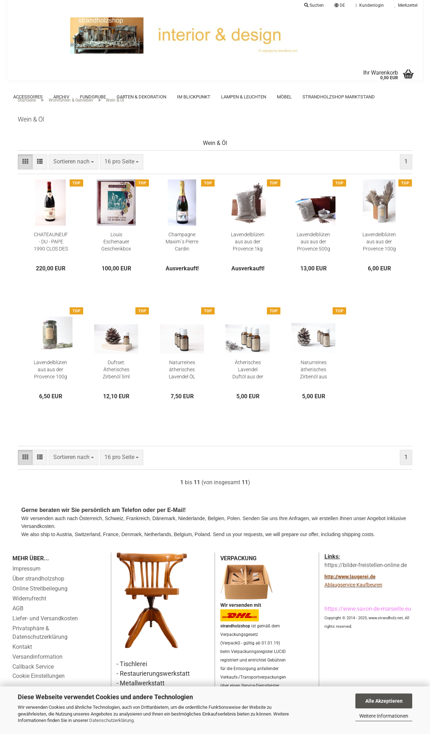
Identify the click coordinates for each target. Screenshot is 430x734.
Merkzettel (406, 5)
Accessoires (28, 96)
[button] (339, 5)
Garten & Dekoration (141, 96)
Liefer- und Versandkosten (45, 629)
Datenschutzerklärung (111, 720)
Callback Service (33, 677)
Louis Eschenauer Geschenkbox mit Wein (116, 252)
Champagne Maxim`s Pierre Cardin (182, 252)
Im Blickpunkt (193, 96)
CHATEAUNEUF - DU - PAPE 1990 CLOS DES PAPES (51, 252)
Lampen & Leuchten (243, 96)
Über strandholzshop (38, 589)
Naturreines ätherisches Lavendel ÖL (182, 380)
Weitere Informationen (383, 716)
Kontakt (22, 657)
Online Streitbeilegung (40, 599)
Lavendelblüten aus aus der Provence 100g (379, 252)
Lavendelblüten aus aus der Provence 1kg (247, 252)
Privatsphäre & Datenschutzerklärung (40, 643)
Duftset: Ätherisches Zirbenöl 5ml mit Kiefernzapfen (116, 380)
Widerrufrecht (29, 609)
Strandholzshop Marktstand (338, 96)
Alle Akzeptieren (384, 701)
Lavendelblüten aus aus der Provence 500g (313, 252)
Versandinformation (37, 667)
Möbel (284, 96)
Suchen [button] (314, 5)
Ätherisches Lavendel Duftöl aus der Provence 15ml (247, 380)
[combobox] (73, 172)
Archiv (61, 96)
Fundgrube (93, 96)
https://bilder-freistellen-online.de (365, 575)
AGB (17, 619)
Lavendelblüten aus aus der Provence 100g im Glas (50, 380)
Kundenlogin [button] (370, 5)
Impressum (26, 579)
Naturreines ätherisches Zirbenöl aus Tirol (313, 380)
